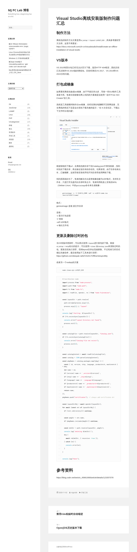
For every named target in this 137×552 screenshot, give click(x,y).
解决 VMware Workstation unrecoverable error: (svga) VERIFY (18, 46)
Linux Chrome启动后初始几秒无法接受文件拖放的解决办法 (19, 53)
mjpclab (74, 492)
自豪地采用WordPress (64, 547)
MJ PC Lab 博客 (18, 10)
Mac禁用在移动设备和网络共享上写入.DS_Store (20, 71)
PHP (10, 118)
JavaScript (12, 108)
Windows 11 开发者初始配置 (19, 58)
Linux (11, 115)
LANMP (11, 111)
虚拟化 (11, 146)
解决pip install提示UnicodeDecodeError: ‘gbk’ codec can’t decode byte (18, 64)
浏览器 (11, 139)
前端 (10, 125)
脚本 (10, 143)
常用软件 (12, 132)
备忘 (10, 129)
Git (10, 104)
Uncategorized (14, 122)
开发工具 (12, 136)
